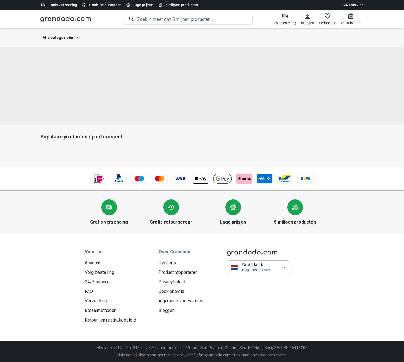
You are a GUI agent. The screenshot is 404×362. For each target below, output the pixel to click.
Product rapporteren (181, 272)
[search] (195, 19)
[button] (258, 267)
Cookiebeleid (181, 291)
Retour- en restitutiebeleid (110, 320)
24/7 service (353, 5)
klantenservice (273, 355)
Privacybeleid (181, 282)
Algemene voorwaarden (181, 301)
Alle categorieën (61, 38)
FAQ (110, 291)
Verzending (110, 301)
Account (110, 263)
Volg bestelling (110, 272)
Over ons (181, 263)
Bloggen (181, 310)
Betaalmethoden (110, 310)
